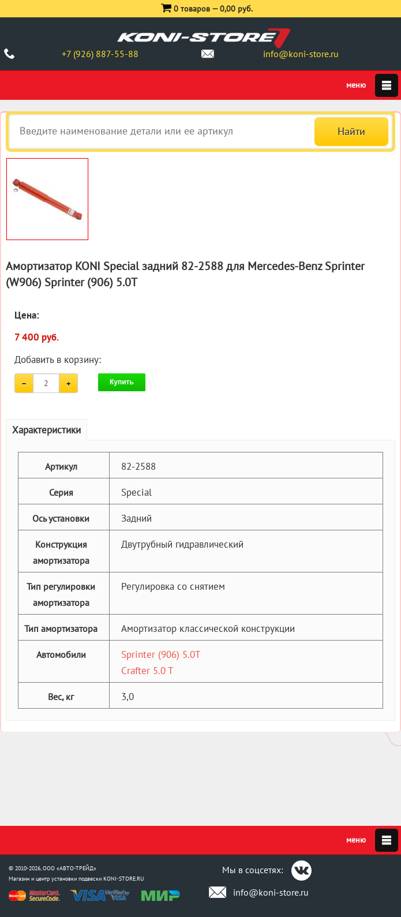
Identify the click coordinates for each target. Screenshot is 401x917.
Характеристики (46, 430)
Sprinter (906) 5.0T (160, 654)
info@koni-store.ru (301, 53)
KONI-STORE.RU (123, 878)
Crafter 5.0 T (147, 670)
